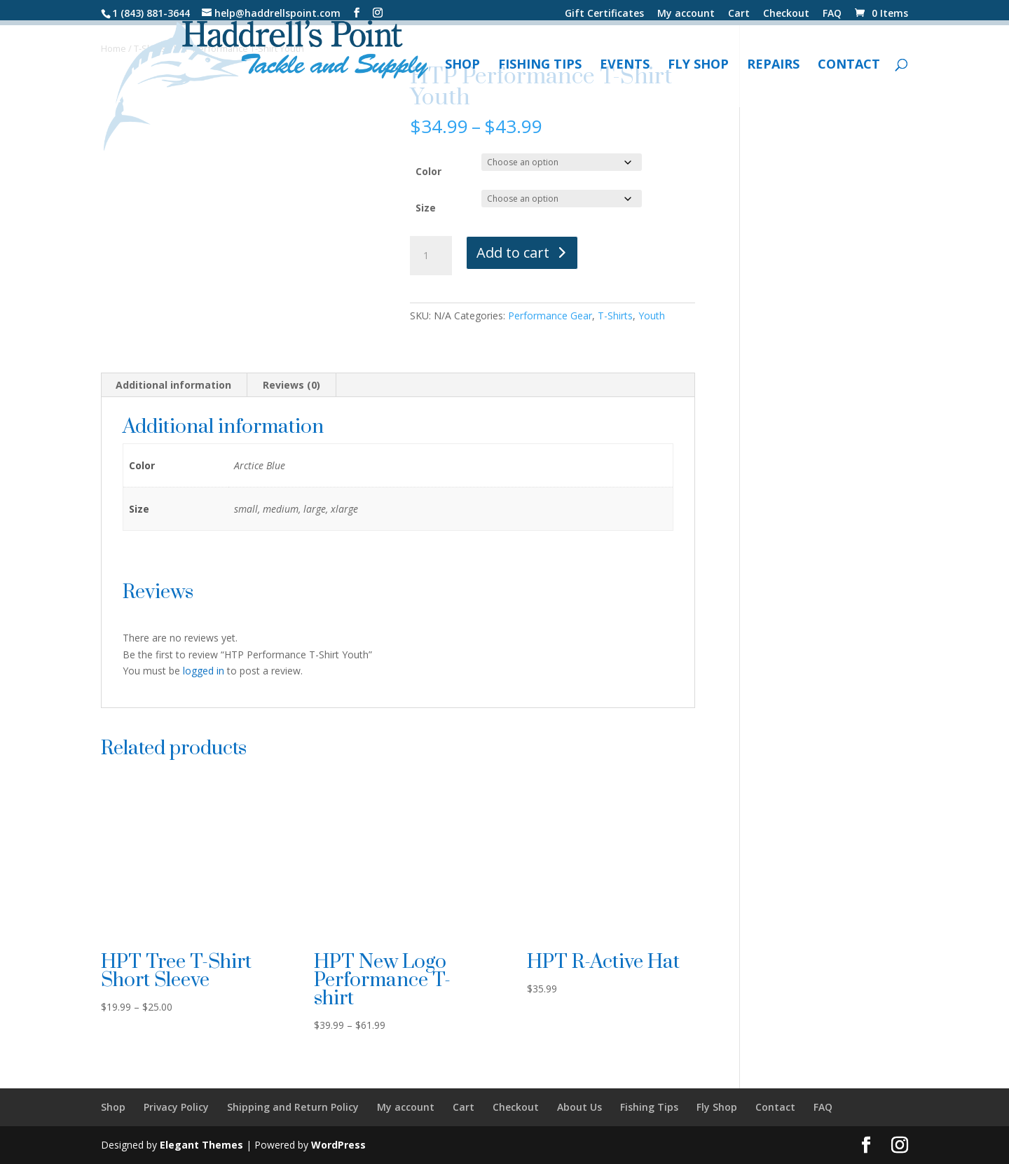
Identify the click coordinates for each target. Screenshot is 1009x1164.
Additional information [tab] (173, 385)
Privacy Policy (176, 1107)
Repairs (773, 65)
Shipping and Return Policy (293, 1107)
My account (686, 14)
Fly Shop (698, 65)
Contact (849, 65)
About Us (579, 1107)
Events (625, 65)
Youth (651, 315)
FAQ (832, 14)
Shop (462, 65)
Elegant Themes (201, 1144)
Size (426, 207)
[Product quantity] (431, 255)
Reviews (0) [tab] (291, 385)
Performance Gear (550, 315)
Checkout (786, 14)
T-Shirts (615, 315)
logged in (203, 670)
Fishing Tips (540, 65)
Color (428, 171)
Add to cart (512, 252)
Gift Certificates (604, 14)
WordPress (338, 1144)
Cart (739, 14)
